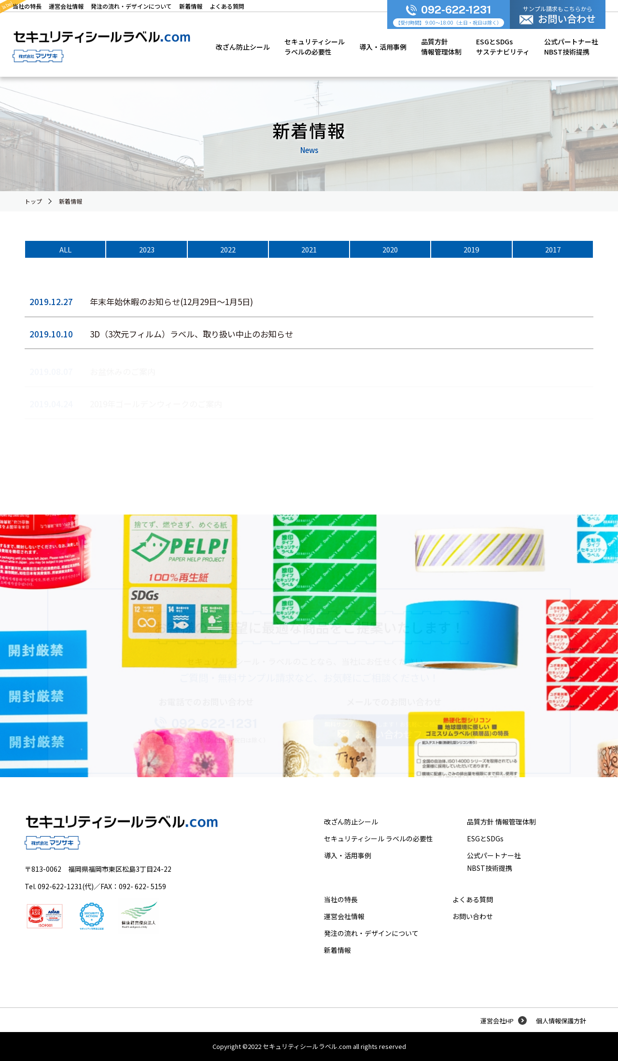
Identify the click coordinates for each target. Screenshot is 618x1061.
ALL (65, 249)
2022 (228, 249)
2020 (390, 249)
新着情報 (70, 201)
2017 (553, 249)
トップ (33, 201)
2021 (309, 249)
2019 (471, 249)
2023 (146, 249)
